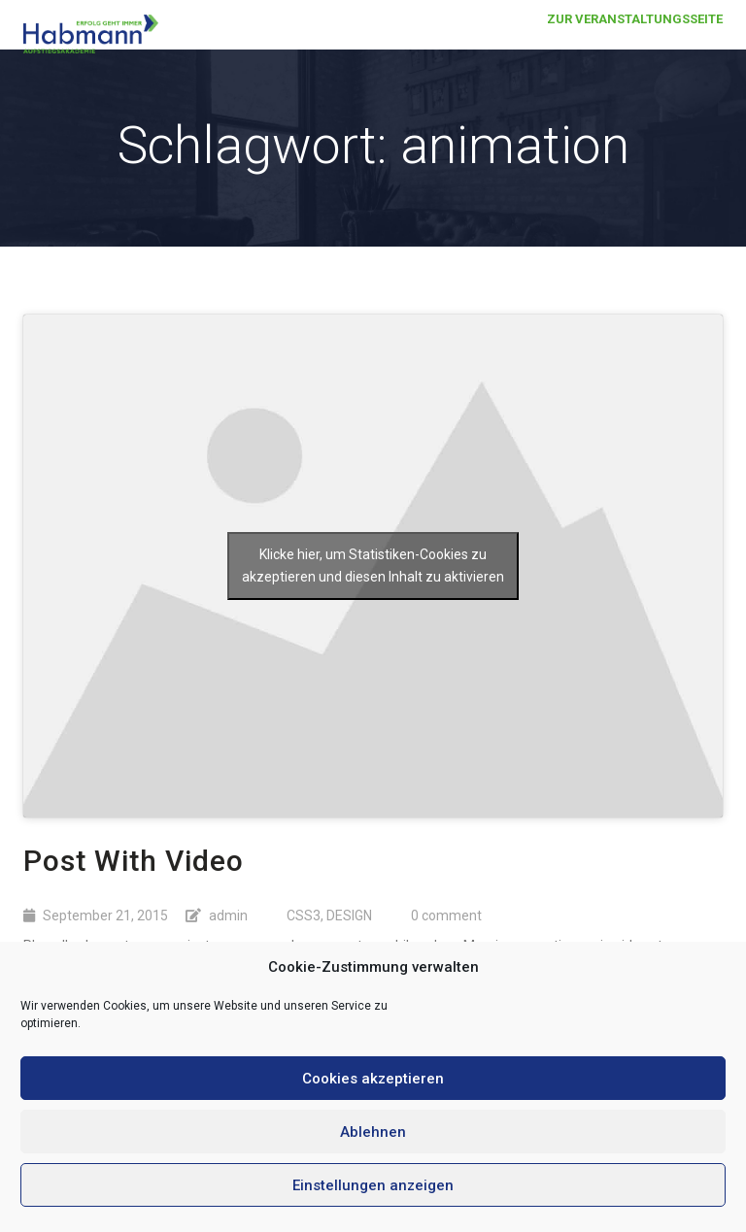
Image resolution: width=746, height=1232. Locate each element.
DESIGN (349, 915)
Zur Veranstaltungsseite (635, 38)
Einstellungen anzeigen (373, 1185)
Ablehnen (373, 1132)
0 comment (446, 915)
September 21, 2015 (105, 915)
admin (228, 915)
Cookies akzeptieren (373, 1078)
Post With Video (133, 861)
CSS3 (304, 915)
